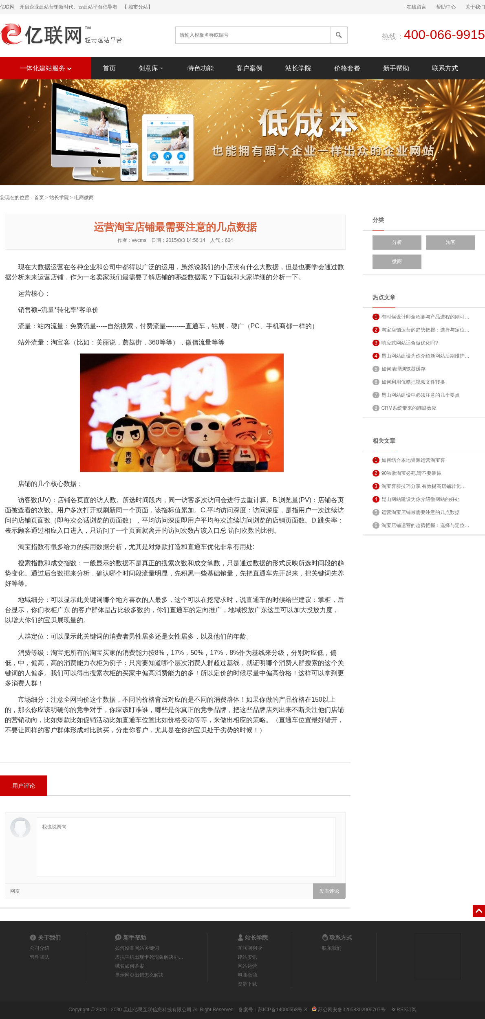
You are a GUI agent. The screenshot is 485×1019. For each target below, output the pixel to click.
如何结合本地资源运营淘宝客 (409, 460)
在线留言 (416, 7)
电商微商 (84, 197)
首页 (109, 68)
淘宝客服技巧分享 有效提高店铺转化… (419, 486)
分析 (397, 242)
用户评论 (23, 785)
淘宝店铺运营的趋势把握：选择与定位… (421, 330)
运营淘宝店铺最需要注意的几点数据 (416, 512)
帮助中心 (446, 7)
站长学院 (298, 68)
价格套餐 (347, 68)
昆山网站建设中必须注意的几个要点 (416, 395)
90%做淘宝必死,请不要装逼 (407, 473)
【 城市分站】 (137, 7)
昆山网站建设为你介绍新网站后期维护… (421, 356)
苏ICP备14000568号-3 (282, 1009)
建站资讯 (247, 957)
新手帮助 (396, 68)
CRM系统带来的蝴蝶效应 (404, 408)
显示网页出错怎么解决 (139, 975)
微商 (397, 261)
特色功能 (200, 68)
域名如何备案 (129, 966)
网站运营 (247, 966)
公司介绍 (39, 948)
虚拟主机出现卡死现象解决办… (149, 957)
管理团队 (39, 957)
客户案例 (249, 68)
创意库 (152, 68)
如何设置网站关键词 (137, 948)
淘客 (451, 242)
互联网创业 (250, 948)
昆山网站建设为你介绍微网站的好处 (416, 499)
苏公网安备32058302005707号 (349, 1009)
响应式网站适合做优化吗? (405, 343)
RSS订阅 (403, 1009)
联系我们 (332, 948)
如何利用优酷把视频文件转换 (409, 382)
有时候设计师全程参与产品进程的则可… (421, 317)
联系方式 (445, 68)
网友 (15, 891)
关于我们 (475, 7)
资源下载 (247, 984)
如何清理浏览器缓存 (399, 369)
